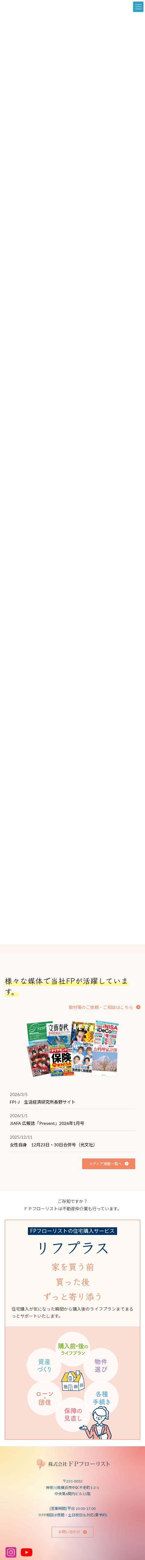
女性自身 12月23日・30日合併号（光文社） (53, 1144)
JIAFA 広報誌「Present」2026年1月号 (47, 1123)
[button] (104, 1007)
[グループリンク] (72, 1330)
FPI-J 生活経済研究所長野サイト (42, 1102)
